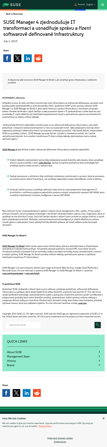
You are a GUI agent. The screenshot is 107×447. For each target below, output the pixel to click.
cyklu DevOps (45, 163)
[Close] (103, 418)
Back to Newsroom (14, 14)
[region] (53, 430)
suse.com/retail (32, 273)
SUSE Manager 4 (9, 149)
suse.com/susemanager (12, 273)
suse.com (82, 303)
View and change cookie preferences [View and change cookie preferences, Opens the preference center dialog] (60, 440)
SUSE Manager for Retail (13, 246)
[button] (79, 4)
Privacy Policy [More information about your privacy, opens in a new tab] (45, 426)
